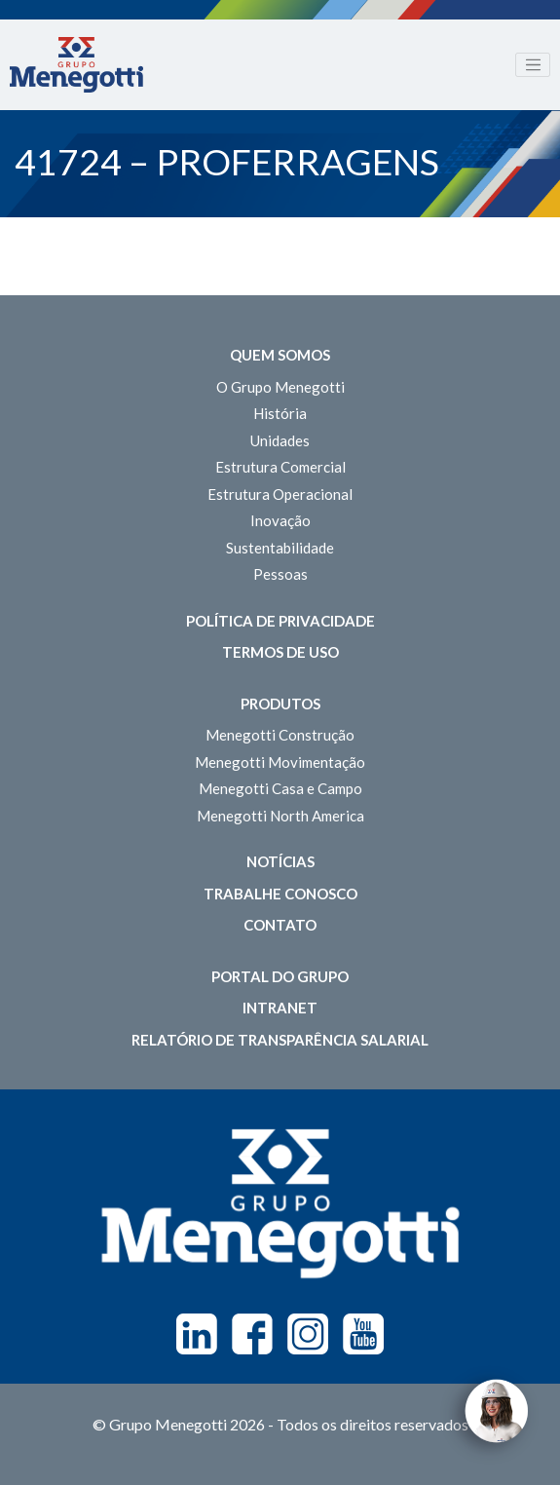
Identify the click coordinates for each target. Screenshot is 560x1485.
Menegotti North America (280, 815)
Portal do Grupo (280, 976)
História (280, 413)
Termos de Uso (280, 652)
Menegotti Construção (280, 734)
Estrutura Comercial (280, 467)
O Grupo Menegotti (280, 387)
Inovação (280, 520)
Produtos (280, 703)
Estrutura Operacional (280, 494)
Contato (280, 924)
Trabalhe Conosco (280, 893)
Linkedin (196, 1334)
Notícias (280, 861)
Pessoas (280, 574)
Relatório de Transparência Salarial (280, 1039)
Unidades (280, 440)
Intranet (280, 1007)
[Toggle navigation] (532, 65)
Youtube (363, 1334)
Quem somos (280, 354)
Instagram (307, 1334)
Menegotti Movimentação (280, 762)
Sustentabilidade (280, 547)
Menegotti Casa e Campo (280, 788)
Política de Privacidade (280, 620)
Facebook (252, 1334)
